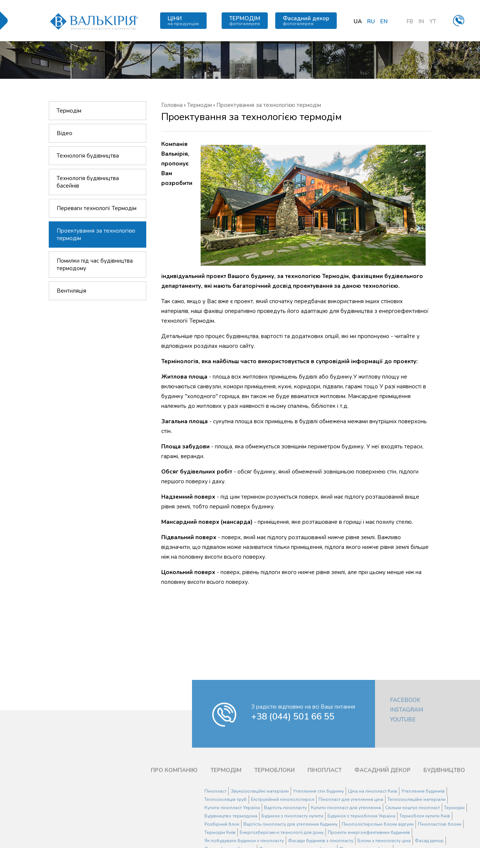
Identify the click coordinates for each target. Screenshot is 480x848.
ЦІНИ (183, 21)
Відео (64, 133)
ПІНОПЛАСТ (325, 809)
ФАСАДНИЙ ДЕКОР (382, 809)
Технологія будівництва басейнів (88, 182)
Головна (172, 105)
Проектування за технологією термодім (96, 234)
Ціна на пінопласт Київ (372, 831)
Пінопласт (215, 831)
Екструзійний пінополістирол (282, 839)
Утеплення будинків (423, 831)
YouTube (403, 759)
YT (432, 21)
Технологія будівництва (88, 156)
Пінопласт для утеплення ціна (350, 839)
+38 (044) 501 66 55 (292, 756)
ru (371, 21)
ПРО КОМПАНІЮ (174, 809)
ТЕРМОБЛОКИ (274, 809)
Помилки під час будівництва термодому (95, 264)
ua (358, 21)
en (384, 21)
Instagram (406, 749)
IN (421, 21)
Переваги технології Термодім (96, 208)
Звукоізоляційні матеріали (260, 831)
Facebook (405, 739)
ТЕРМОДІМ (244, 21)
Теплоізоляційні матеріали (416, 839)
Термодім (69, 111)
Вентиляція (71, 291)
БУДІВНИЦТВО (444, 809)
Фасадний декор (306, 21)
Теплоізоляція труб (225, 839)
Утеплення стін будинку (318, 831)
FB (409, 21)
